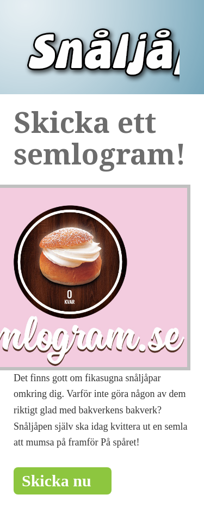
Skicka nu (62, 481)
